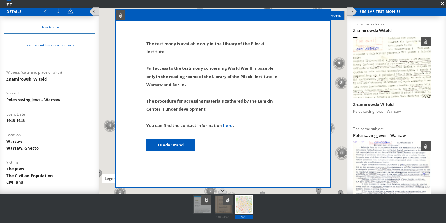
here (228, 125)
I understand (171, 145)
